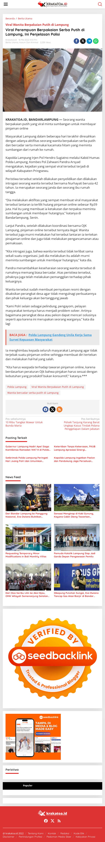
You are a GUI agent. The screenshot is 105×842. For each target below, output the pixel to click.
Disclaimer (8, 836)
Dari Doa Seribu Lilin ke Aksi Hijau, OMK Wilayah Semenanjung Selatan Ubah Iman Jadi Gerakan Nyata (27, 594)
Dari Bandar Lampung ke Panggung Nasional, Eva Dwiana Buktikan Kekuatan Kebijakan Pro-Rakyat (26, 515)
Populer (27, 785)
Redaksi (64, 833)
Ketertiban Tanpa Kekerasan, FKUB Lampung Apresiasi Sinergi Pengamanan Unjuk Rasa (74, 448)
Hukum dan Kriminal (28, 42)
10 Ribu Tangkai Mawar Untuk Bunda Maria (28, 422)
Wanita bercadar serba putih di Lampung (33, 392)
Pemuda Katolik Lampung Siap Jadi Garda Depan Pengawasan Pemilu (74, 555)
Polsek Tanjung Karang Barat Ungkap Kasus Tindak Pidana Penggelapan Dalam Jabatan (76, 424)
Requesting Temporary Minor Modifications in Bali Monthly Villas (26, 555)
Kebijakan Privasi (85, 836)
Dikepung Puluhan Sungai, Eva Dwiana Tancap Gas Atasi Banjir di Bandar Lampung (76, 594)
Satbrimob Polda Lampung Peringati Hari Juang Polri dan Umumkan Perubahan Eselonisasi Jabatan (27, 459)
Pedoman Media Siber (59, 836)
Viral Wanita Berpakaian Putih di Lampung (37, 25)
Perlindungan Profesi (30, 836)
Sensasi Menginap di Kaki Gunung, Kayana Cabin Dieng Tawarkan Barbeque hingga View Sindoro (74, 515)
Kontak (52, 833)
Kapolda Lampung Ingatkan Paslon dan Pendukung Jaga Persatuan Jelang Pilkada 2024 (74, 459)
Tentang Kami (35, 833)
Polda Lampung (17, 387)
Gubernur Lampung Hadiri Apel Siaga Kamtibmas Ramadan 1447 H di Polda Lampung (27, 448)
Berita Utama (12, 42)
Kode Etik (79, 833)
